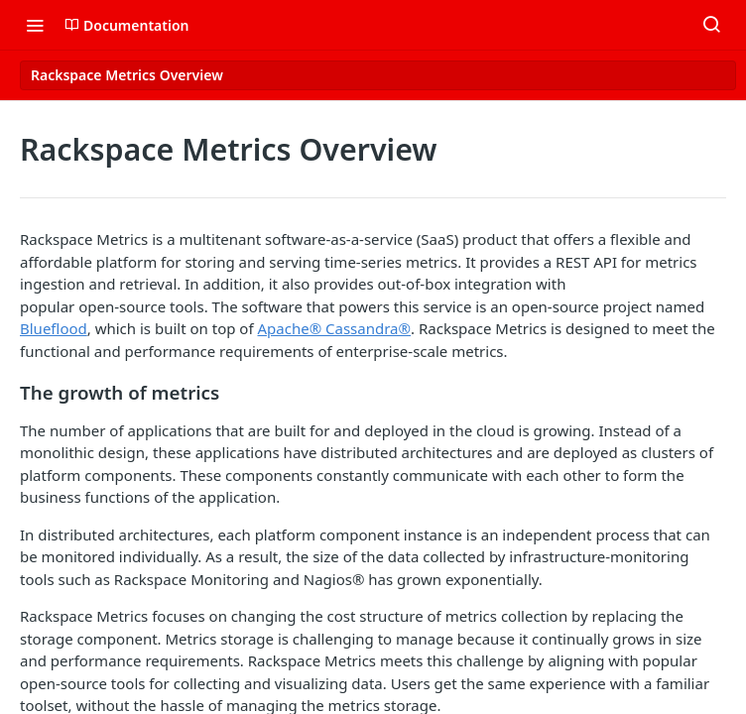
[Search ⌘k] (711, 25)
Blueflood (53, 328)
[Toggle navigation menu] (35, 25)
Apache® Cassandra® (335, 328)
